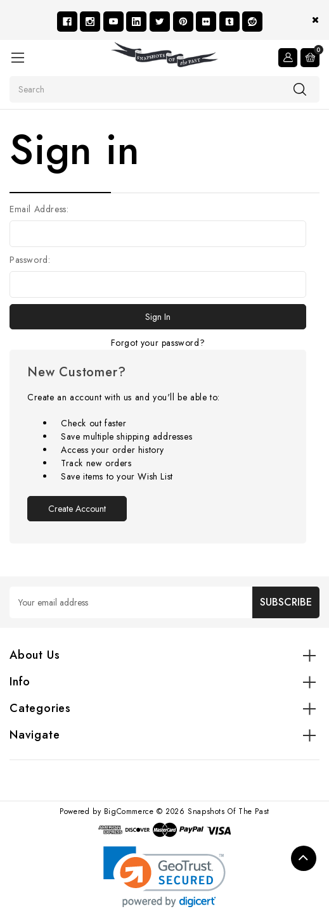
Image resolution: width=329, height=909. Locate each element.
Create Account (77, 508)
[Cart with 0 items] (309, 57)
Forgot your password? (158, 342)
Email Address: (39, 209)
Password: (30, 259)
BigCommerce (129, 811)
